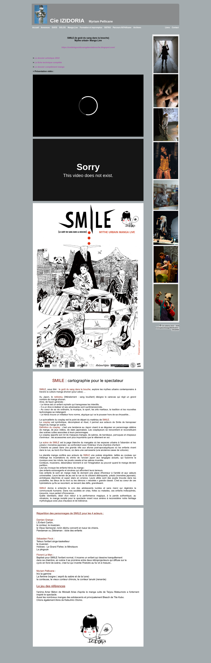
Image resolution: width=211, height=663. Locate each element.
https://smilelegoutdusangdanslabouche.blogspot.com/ (88, 47)
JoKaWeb (175, 330)
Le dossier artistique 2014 (47, 58)
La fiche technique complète (48, 62)
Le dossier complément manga (49, 67)
